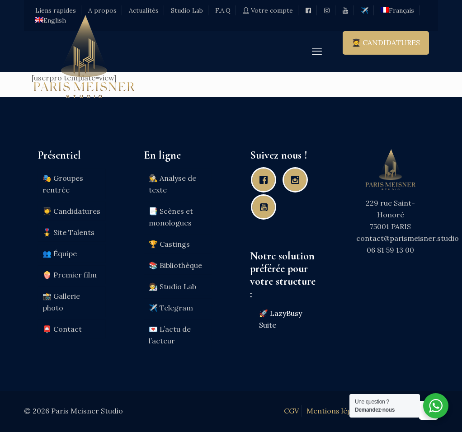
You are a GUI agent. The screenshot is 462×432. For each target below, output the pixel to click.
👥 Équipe (59, 253)
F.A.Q (223, 10)
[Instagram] (297, 180)
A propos (102, 10)
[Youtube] (265, 207)
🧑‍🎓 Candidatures (71, 211)
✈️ (364, 10)
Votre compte (268, 10)
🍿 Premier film (69, 274)
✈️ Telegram (171, 307)
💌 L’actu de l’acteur (170, 334)
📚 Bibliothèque (175, 265)
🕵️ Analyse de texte (172, 184)
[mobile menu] (317, 51)
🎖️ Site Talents (68, 232)
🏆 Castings (169, 244)
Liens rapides (55, 10)
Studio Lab (187, 10)
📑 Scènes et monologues (171, 217)
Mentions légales (335, 410)
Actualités (144, 10)
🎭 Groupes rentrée (62, 184)
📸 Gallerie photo (61, 301)
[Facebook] (265, 180)
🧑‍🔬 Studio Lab (172, 286)
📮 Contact (62, 328)
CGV (291, 410)
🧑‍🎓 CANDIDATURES (386, 42)
